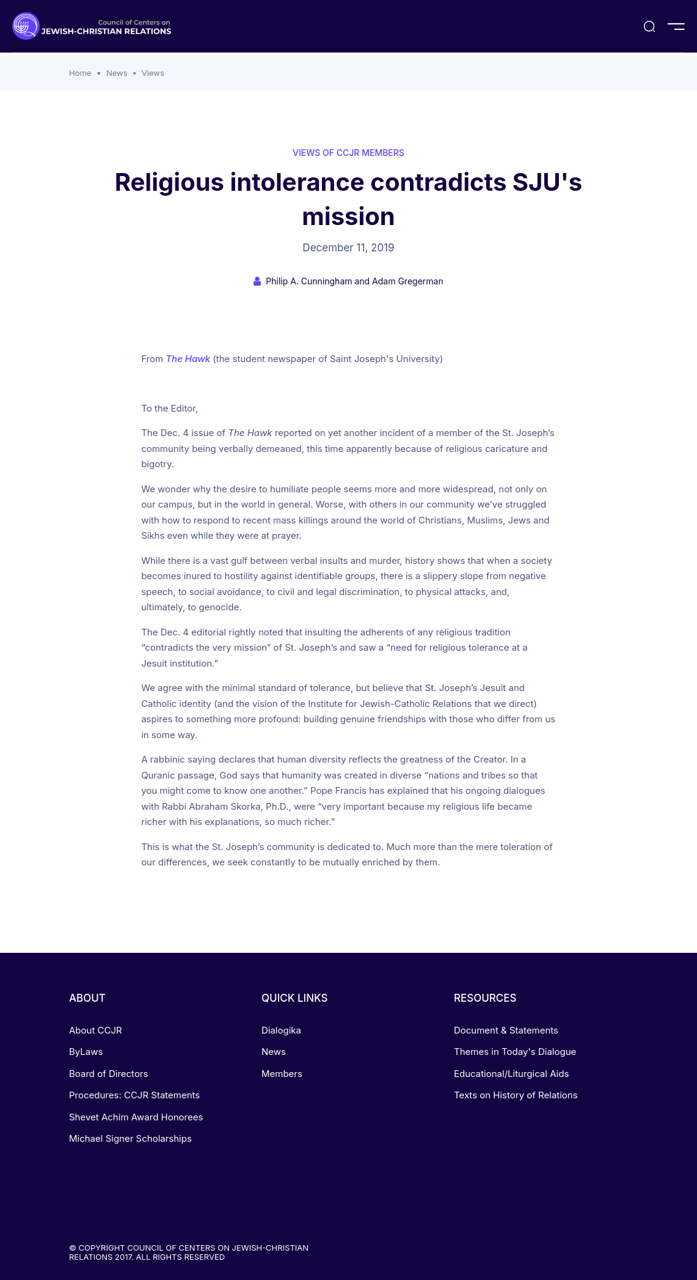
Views (153, 73)
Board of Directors (108, 1073)
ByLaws (86, 1051)
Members (281, 1073)
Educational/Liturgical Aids (511, 1073)
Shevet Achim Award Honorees (136, 1117)
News (117, 73)
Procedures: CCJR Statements (134, 1095)
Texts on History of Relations (516, 1095)
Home (80, 73)
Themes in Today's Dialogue (515, 1051)
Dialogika (281, 1030)
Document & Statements (506, 1030)
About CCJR (95, 1030)
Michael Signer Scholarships (130, 1138)
